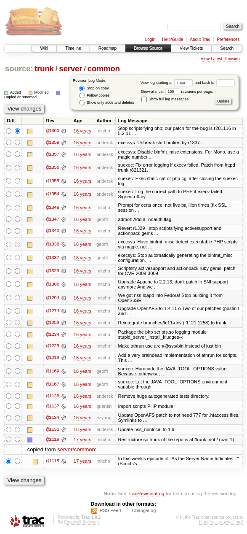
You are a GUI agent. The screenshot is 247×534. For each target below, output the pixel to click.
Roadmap (107, 48)
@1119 (52, 440)
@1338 (52, 244)
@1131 (52, 430)
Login (150, 39)
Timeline (73, 48)
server (70, 68)
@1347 (52, 219)
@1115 (52, 461)
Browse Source (148, 48)
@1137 (52, 406)
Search (227, 48)
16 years (82, 130)
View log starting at (168, 83)
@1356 (52, 167)
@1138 (52, 396)
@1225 (52, 346)
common (104, 68)
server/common (76, 450)
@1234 (52, 334)
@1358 (52, 142)
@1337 (52, 257)
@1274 (52, 311)
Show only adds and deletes (106, 102)
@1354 (52, 194)
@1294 (52, 297)
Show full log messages (165, 99)
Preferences (228, 39)
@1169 (52, 371)
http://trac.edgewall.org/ (221, 523)
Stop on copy (94, 88)
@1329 (52, 271)
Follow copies (94, 95)
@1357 (52, 154)
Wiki (44, 48)
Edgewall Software (81, 523)
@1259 (52, 322)
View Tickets (191, 48)
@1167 (52, 384)
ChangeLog (144, 511)
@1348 (52, 207)
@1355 (52, 181)
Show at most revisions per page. (177, 91)
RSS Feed (110, 511)
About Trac (200, 39)
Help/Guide (172, 39)
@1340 (52, 231)
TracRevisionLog (145, 494)
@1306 (52, 284)
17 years (82, 440)
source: (19, 68)
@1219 (52, 358)
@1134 (52, 418)
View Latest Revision (220, 59)
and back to (215, 83)
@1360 (52, 130)
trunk (44, 68)
